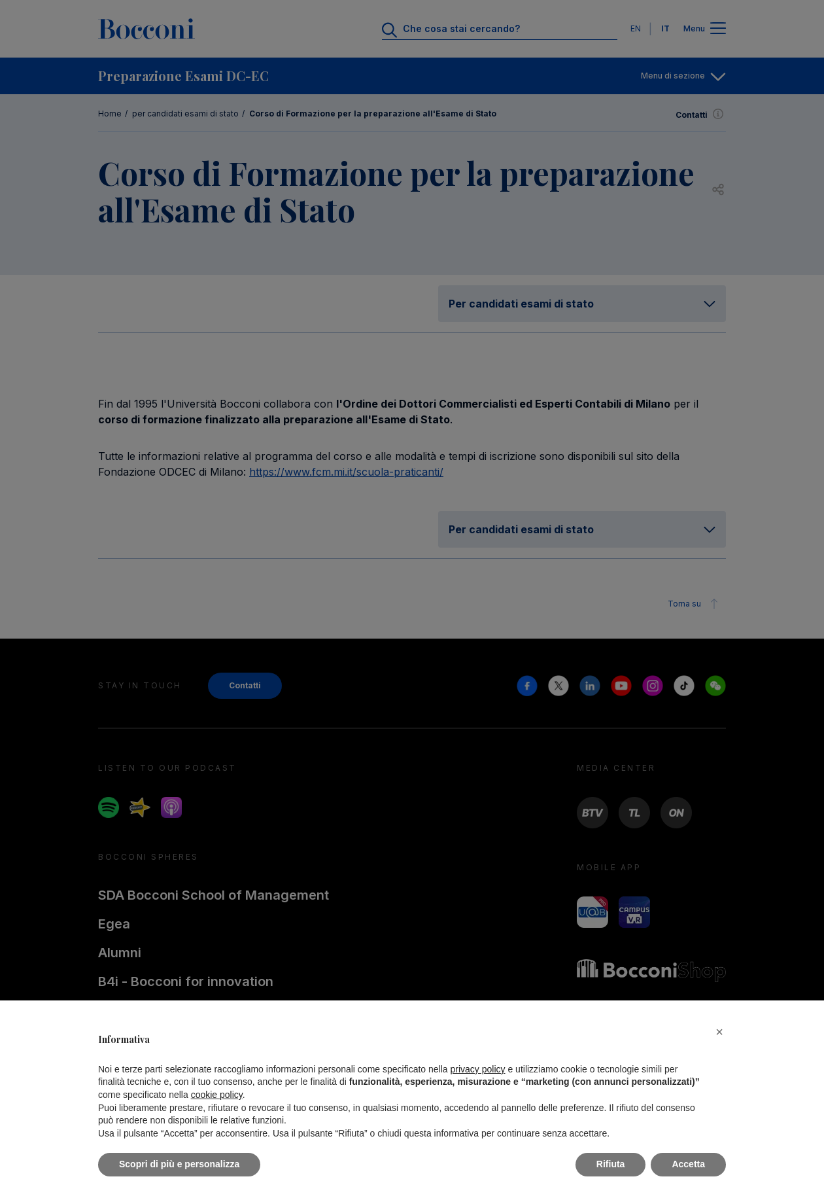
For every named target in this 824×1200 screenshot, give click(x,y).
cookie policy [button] (217, 1094)
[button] (719, 1031)
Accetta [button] (688, 1164)
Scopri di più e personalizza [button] (179, 1164)
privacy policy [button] (478, 1069)
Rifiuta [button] (610, 1164)
